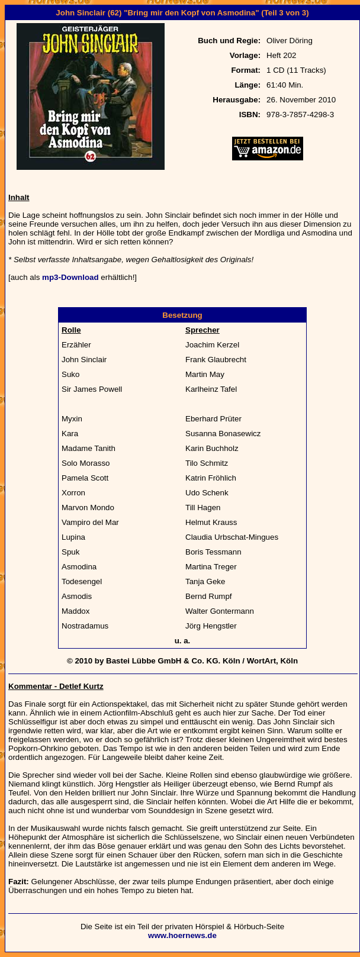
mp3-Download (70, 277)
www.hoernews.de (182, 935)
